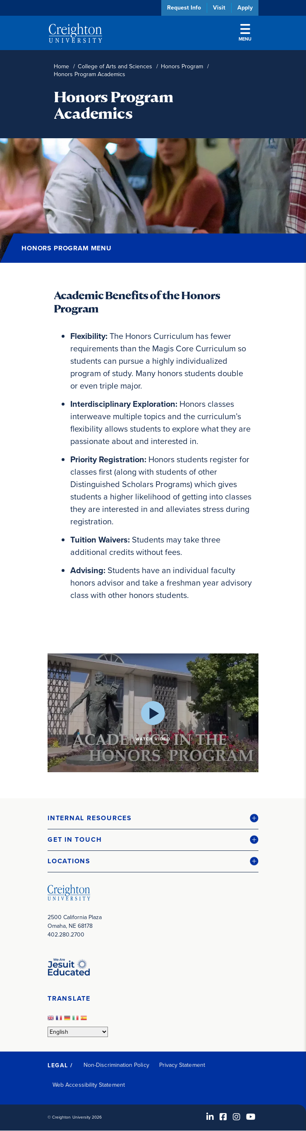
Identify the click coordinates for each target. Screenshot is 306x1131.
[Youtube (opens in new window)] (250, 1117)
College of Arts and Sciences (115, 66)
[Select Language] (78, 1032)
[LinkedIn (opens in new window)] (210, 1117)
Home (61, 66)
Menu (245, 33)
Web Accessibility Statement (89, 1085)
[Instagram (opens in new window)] (236, 1117)
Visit (219, 7)
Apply (245, 7)
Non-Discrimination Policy (116, 1065)
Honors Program (182, 66)
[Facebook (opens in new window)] (223, 1117)
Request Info (184, 7)
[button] (153, 818)
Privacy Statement (182, 1065)
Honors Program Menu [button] (67, 248)
